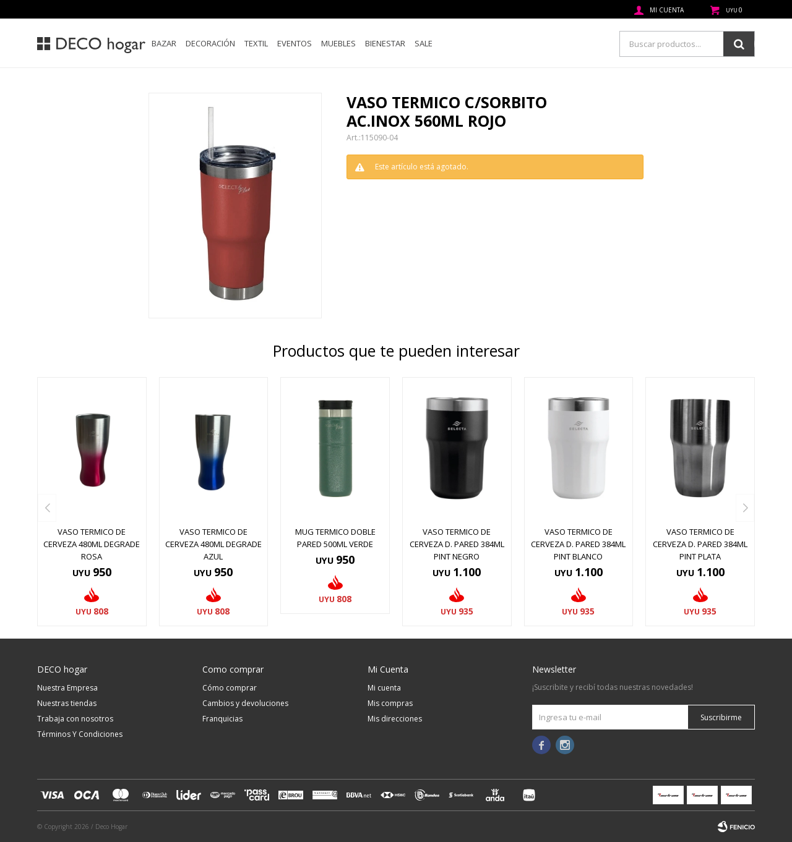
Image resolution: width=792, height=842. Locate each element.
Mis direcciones (395, 718)
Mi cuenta (384, 688)
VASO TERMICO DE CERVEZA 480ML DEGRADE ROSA (91, 544)
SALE (424, 43)
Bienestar (385, 43)
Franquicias (222, 718)
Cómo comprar (229, 688)
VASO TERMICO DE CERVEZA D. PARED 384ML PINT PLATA (700, 544)
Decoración (210, 43)
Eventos (294, 43)
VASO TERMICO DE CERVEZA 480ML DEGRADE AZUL (213, 544)
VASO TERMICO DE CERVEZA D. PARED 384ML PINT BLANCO (578, 544)
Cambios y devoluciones (245, 703)
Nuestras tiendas (67, 703)
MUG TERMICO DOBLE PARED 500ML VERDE (335, 538)
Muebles (338, 43)
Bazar (164, 43)
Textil (256, 43)
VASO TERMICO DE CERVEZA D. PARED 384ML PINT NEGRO (457, 544)
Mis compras (390, 703)
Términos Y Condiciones (80, 734)
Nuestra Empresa (67, 688)
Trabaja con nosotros (75, 718)
